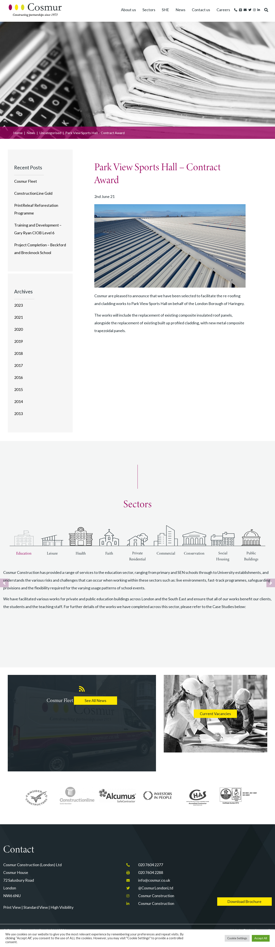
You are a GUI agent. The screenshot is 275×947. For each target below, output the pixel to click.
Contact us (201, 9)
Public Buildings (251, 556)
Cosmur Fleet (25, 181)
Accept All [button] (260, 938)
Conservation (194, 553)
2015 (18, 389)
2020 (18, 329)
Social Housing (222, 556)
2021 (18, 317)
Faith (109, 553)
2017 (18, 365)
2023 (18, 305)
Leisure (52, 553)
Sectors (148, 9)
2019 (18, 341)
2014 (18, 401)
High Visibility (61, 907)
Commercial (166, 553)
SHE (165, 9)
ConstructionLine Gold (33, 193)
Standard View (35, 907)
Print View (12, 907)
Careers (223, 9)
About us (128, 9)
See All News (95, 700)
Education (24, 553)
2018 (18, 353)
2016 (18, 377)
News (180, 9)
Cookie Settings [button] (237, 938)
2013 (18, 413)
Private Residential (137, 556)
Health (81, 553)
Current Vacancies (215, 713)
